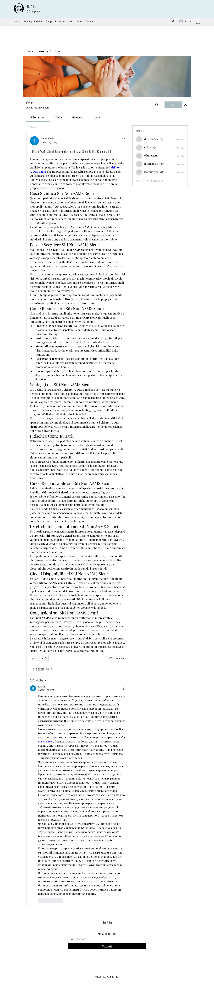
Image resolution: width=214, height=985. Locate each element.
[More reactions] (44, 658)
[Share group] (186, 105)
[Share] (123, 138)
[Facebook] (173, 21)
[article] (77, 519)
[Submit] (107, 946)
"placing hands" (35, 11)
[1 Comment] (117, 658)
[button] (198, 21)
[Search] (157, 104)
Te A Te (107, 922)
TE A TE (31, 6)
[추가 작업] (123, 688)
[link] (38, 117)
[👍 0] (33, 658)
